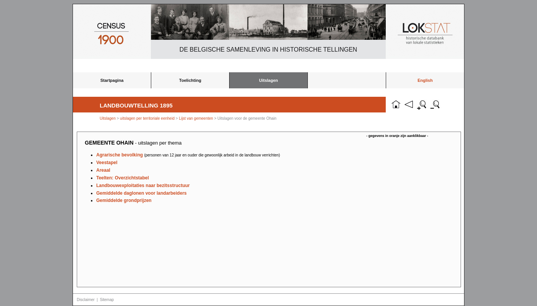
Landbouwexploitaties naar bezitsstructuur (143, 185)
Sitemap (107, 300)
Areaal (103, 170)
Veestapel (106, 162)
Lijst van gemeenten (196, 118)
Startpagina (112, 80)
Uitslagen (268, 80)
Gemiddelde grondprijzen (124, 200)
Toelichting (190, 80)
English (425, 80)
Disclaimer (86, 300)
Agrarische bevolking (188, 155)
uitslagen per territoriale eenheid (148, 118)
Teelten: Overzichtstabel (122, 178)
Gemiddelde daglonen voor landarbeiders (141, 193)
